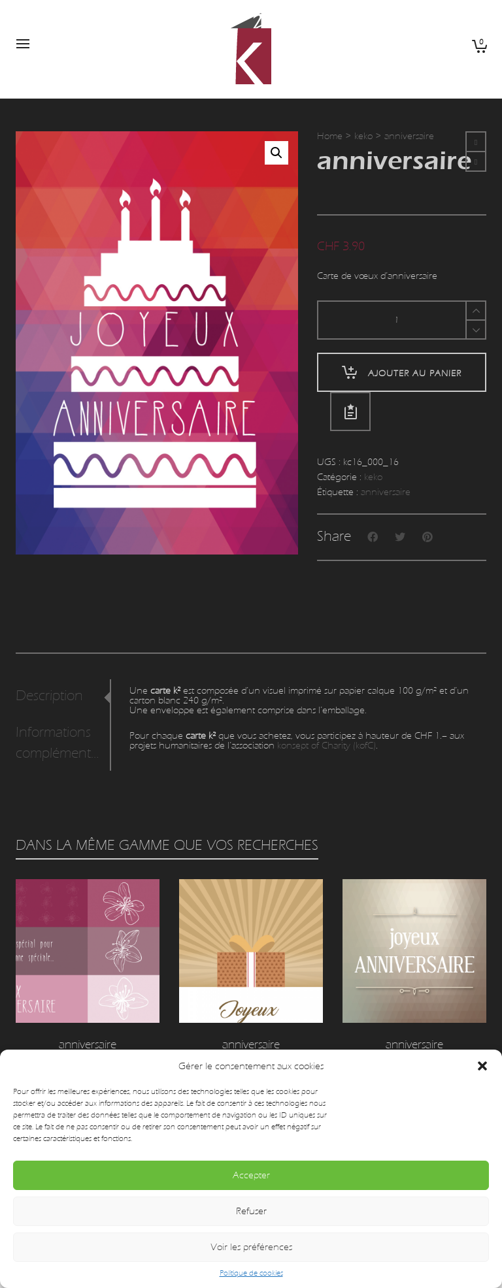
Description (49, 696)
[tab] (63, 696)
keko (363, 136)
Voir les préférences (251, 1247)
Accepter (251, 1175)
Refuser (251, 1211)
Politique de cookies (251, 1273)
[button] (482, 1065)
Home (330, 136)
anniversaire (385, 492)
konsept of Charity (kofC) (326, 745)
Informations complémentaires (60, 743)
